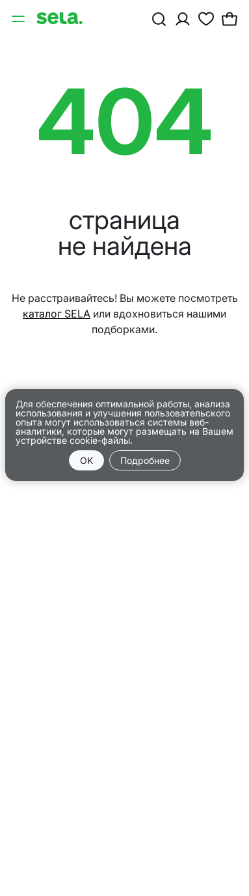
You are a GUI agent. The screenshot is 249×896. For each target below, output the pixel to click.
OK (86, 460)
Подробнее (145, 460)
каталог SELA (56, 313)
